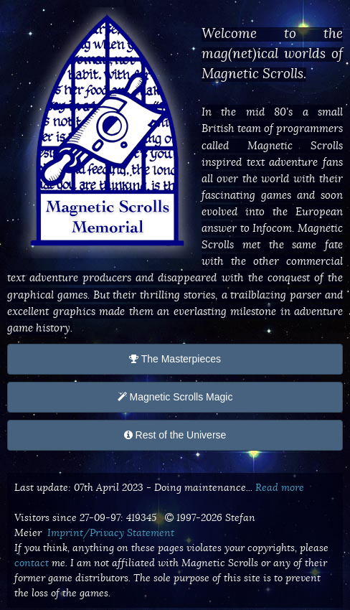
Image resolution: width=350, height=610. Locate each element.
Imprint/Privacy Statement (110, 532)
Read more (279, 487)
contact (31, 562)
